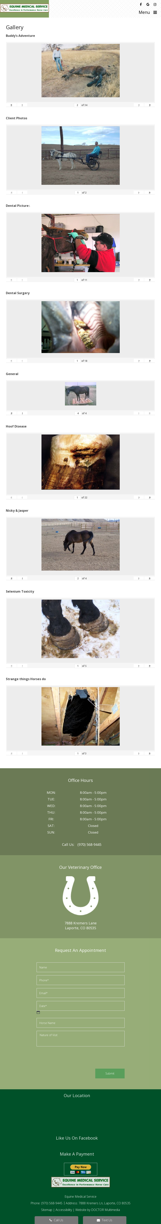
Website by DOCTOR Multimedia (97, 1210)
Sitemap (46, 1210)
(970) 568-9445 (89, 844)
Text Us (104, 1220)
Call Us (56, 1220)
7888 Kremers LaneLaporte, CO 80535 (81, 925)
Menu (144, 12)
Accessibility (64, 1210)
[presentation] (66, 1058)
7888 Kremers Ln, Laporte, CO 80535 (104, 1203)
